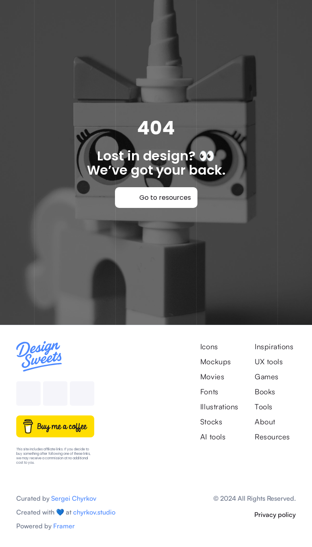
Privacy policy (275, 514)
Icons (209, 346)
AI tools (212, 436)
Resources (272, 436)
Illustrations (219, 406)
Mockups (215, 361)
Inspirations (275, 346)
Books (265, 391)
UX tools (269, 361)
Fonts (209, 391)
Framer (64, 526)
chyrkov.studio (94, 512)
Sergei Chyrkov (73, 498)
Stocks (211, 421)
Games (267, 376)
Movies (212, 376)
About (265, 421)
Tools (264, 406)
